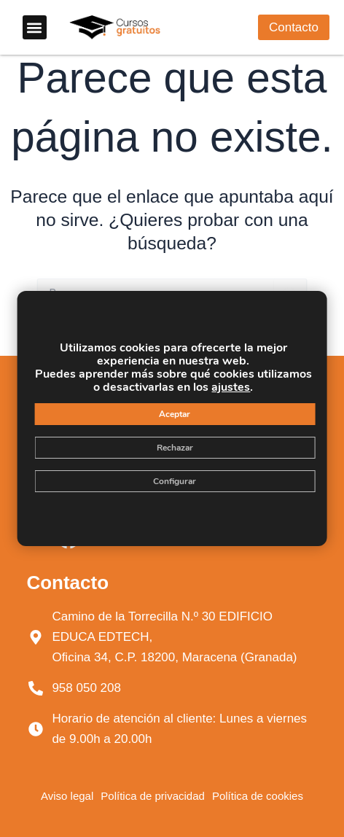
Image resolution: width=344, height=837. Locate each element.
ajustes (230, 387)
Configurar (174, 481)
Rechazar (175, 447)
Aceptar (174, 414)
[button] (35, 27)
